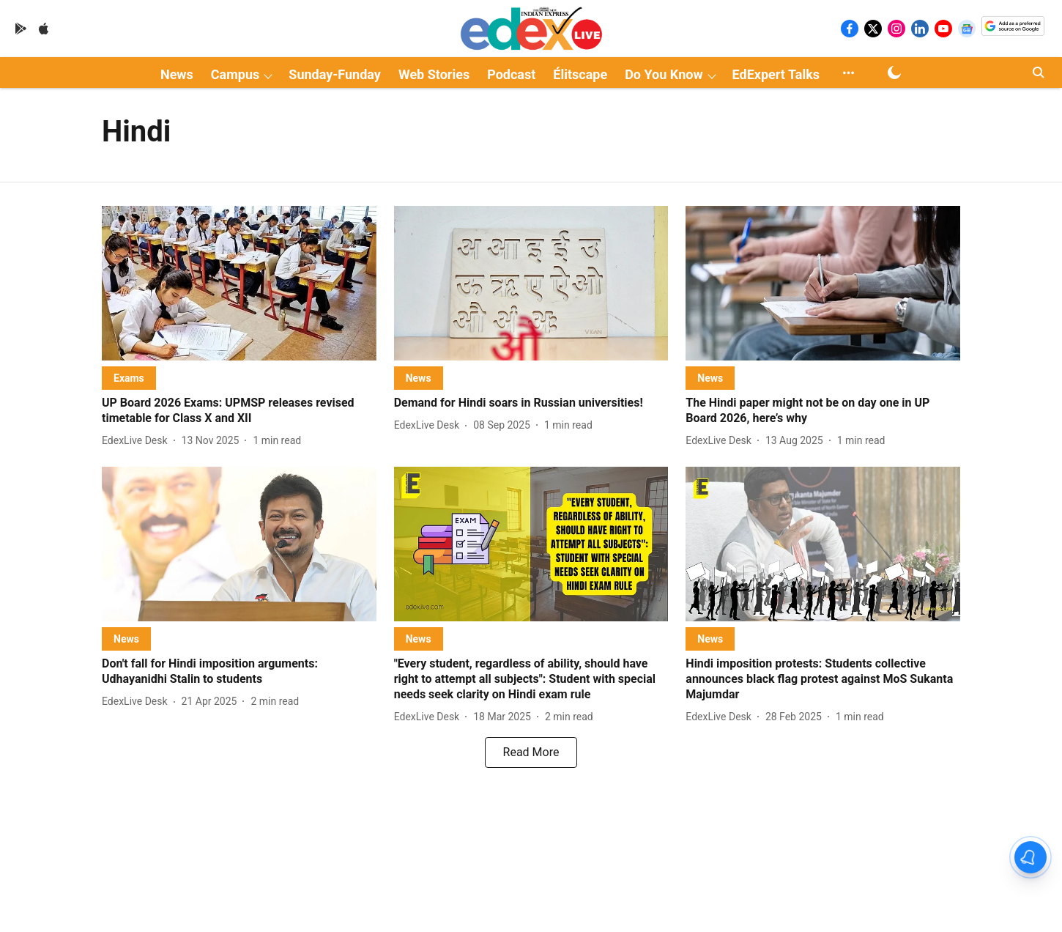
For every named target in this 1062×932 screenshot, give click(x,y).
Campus (235, 74)
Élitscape (580, 74)
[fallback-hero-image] (239, 283)
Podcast (511, 74)
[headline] (239, 411)
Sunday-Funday (335, 74)
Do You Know (663, 74)
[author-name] (138, 440)
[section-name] (129, 378)
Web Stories (433, 74)
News (176, 74)
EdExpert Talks (776, 74)
